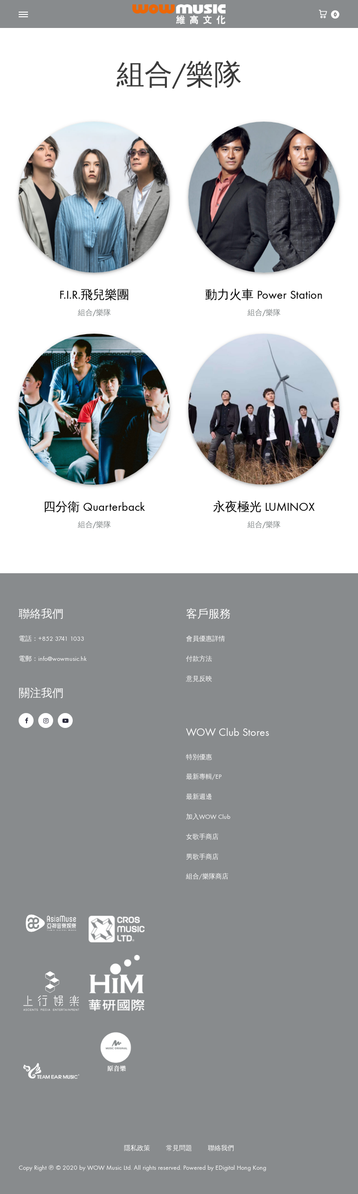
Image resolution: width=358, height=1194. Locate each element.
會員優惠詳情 (205, 639)
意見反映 (199, 679)
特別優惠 (199, 757)
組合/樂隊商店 (207, 876)
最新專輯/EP (203, 777)
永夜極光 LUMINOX (264, 507)
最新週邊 (199, 797)
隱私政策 (137, 1148)
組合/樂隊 (94, 312)
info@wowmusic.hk (62, 659)
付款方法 (199, 659)
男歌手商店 (202, 857)
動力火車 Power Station (264, 295)
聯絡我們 (221, 1148)
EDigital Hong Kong (240, 1168)
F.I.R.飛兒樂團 (94, 295)
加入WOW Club (208, 817)
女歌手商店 (202, 837)
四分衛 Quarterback (94, 507)
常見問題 (179, 1148)
